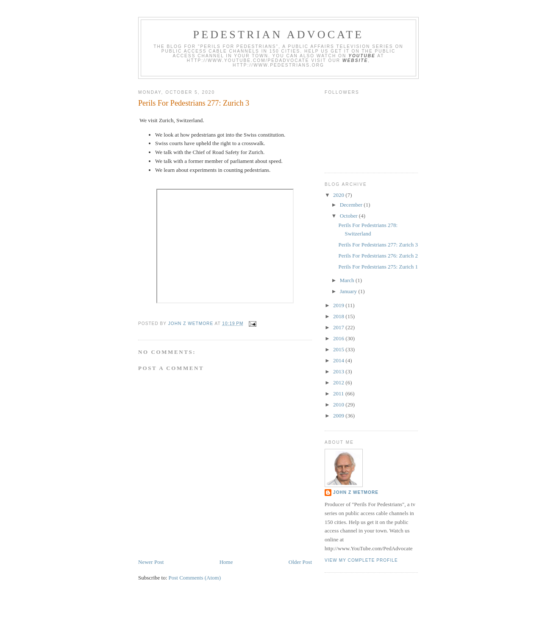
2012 (339, 382)
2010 (339, 404)
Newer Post (151, 562)
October (349, 216)
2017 (339, 327)
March (348, 280)
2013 (339, 371)
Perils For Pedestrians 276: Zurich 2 (377, 255)
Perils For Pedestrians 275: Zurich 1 (377, 266)
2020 (339, 195)
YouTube (361, 55)
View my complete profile (361, 560)
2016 (339, 338)
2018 (339, 316)
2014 (339, 360)
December (352, 205)
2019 (339, 305)
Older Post (300, 562)
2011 (339, 393)
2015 (339, 349)
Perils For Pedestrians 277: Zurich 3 (377, 244)
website (355, 60)
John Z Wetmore (355, 492)
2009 (339, 415)
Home (226, 562)
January (349, 291)
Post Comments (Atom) (195, 577)
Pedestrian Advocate (278, 34)
